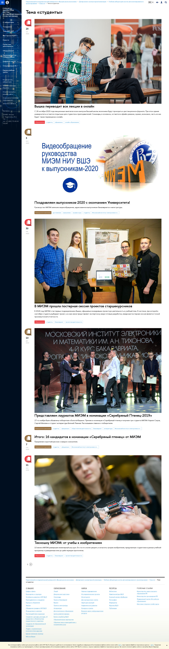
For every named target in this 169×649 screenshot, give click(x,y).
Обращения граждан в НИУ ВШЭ (36, 608)
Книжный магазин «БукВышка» (118, 597)
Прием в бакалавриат (60, 600)
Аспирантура (58, 608)
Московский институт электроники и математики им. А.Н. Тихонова (105, 213)
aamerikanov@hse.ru (9, 103)
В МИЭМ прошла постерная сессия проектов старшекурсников (83, 306)
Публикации (113, 608)
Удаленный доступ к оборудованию (9, 56)
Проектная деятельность (8, 45)
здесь (120, 645)
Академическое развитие (89, 605)
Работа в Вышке (30, 636)
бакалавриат (59, 322)
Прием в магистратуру (61, 605)
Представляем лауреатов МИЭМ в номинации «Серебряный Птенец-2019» (93, 415)
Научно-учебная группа (8, 71)
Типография (113, 600)
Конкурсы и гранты (87, 608)
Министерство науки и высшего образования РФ (147, 592)
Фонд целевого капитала (34, 611)
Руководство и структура (33, 594)
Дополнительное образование (63, 611)
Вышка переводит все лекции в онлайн (64, 106)
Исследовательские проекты (90, 594)
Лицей (56, 591)
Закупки (28, 605)
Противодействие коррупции (35, 614)
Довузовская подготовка (61, 594)
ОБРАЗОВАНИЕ (59, 588)
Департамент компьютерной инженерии (89, 580)
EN (152, 2)
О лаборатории (8, 22)
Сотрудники (7, 27)
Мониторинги (85, 597)
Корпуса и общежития (33, 603)
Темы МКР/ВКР (8, 31)
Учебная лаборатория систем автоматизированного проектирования (126, 580)
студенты (49, 122)
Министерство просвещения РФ (147, 596)
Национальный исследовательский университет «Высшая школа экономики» (50, 580)
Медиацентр (113, 603)
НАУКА (84, 588)
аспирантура (108, 428)
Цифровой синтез (9, 61)
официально (59, 122)
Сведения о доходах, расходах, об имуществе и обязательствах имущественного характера (37, 619)
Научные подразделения (89, 591)
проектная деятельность (74, 322)
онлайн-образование (72, 122)
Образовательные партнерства (64, 620)
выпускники (67, 213)
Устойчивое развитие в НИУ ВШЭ (36, 597)
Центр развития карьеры (61, 614)
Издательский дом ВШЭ (116, 594)
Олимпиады (57, 597)
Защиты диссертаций (87, 603)
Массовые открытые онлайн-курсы (148, 604)
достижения (57, 213)
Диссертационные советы (89, 600)
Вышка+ (56, 603)
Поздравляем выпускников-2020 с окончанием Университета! (82, 202)
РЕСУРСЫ (113, 588)
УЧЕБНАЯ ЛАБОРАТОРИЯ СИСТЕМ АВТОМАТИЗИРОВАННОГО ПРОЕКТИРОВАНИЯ (12, 12)
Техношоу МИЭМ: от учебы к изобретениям (68, 542)
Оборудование (8, 51)
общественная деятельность (81, 428)
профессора (77, 213)
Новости (6, 40)
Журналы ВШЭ (113, 605)
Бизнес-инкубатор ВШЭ (61, 617)
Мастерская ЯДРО (10, 36)
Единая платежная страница (34, 634)
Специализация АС (10, 66)
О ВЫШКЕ (30, 588)
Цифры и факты (30, 591)
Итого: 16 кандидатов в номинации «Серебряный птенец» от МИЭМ (87, 436)
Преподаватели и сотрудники (35, 600)
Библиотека (113, 591)
